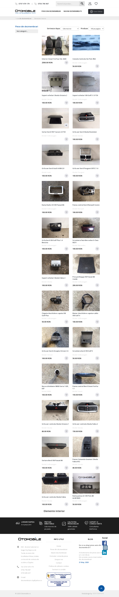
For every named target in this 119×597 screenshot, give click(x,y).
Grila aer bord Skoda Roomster (85, 132)
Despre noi (59, 559)
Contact (59, 563)
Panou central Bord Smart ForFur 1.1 (85, 387)
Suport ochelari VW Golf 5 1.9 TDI (85, 95)
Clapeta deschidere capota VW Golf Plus (54, 314)
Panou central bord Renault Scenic (86, 205)
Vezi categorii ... (22, 31)
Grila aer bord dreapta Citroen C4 (55, 351)
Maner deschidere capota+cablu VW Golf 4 (85, 314)
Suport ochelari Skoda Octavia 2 (54, 95)
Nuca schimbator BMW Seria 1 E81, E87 (55, 387)
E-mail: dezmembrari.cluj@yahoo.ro (30, 579)
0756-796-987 (26, 570)
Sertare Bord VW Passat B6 (52, 460)
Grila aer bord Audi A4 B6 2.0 (53, 168)
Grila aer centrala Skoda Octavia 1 (55, 424)
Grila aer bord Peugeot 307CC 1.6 (85, 168)
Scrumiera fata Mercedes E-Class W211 (85, 241)
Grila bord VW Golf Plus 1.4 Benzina (52, 241)
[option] (90, 555)
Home (59, 546)
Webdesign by (93, 593)
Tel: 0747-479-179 (27, 567)
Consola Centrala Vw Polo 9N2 (84, 59)
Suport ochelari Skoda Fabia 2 (53, 278)
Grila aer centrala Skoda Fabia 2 (85, 424)
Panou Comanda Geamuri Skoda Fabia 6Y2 (85, 460)
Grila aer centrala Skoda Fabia (54, 497)
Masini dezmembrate (74, 11)
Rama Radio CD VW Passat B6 (53, 205)
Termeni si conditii (58, 569)
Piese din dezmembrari (52, 11)
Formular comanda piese (59, 556)
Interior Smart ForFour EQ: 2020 (54, 59)
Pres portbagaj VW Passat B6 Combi (84, 278)
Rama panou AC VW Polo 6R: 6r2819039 (83, 497)
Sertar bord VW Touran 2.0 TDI (54, 132)
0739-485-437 (26, 573)
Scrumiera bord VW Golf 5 (83, 351)
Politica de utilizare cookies (59, 566)
